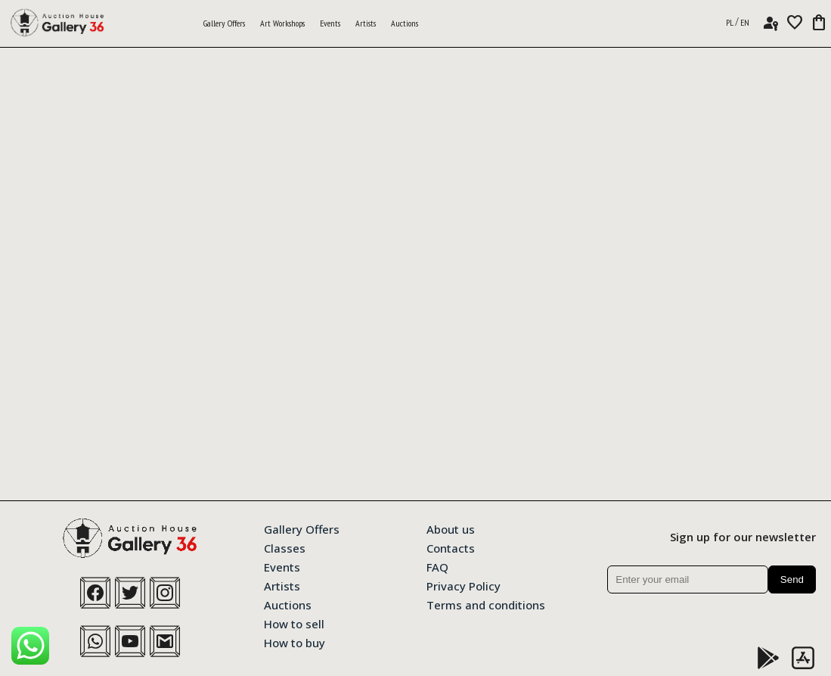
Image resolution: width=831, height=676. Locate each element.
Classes (284, 547)
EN (744, 22)
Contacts (450, 547)
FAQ (437, 566)
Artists (365, 23)
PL (729, 22)
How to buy (294, 642)
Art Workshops (282, 23)
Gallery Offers (224, 23)
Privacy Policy (463, 585)
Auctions (404, 23)
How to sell (294, 623)
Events (330, 23)
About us (450, 528)
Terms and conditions (485, 604)
